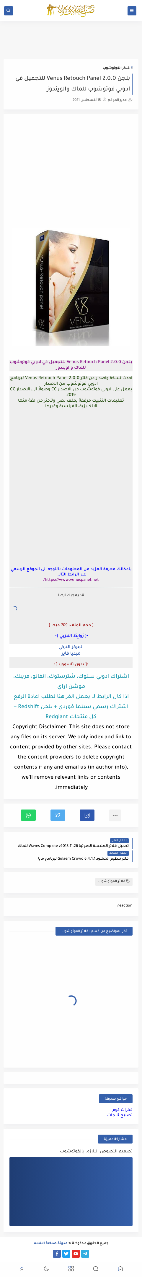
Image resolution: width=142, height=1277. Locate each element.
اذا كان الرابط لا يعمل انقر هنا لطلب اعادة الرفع (71, 697)
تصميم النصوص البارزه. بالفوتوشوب (96, 1151)
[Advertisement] (71, 171)
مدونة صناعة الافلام (51, 1244)
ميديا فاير (71, 653)
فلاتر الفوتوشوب (116, 68)
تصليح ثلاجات (120, 1115)
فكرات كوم (122, 1110)
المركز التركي (71, 647)
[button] (87, 815)
